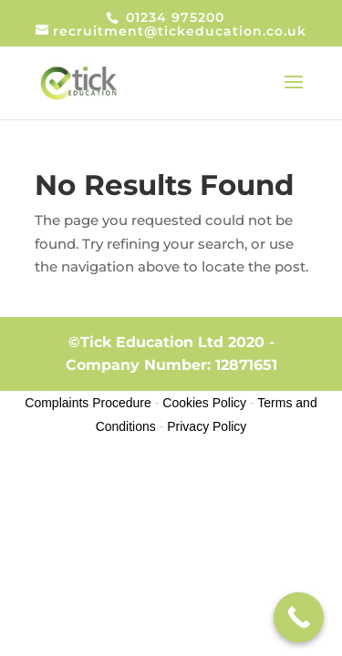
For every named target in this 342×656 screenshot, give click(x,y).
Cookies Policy (204, 402)
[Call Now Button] (299, 617)
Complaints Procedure (88, 402)
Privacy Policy (206, 426)
